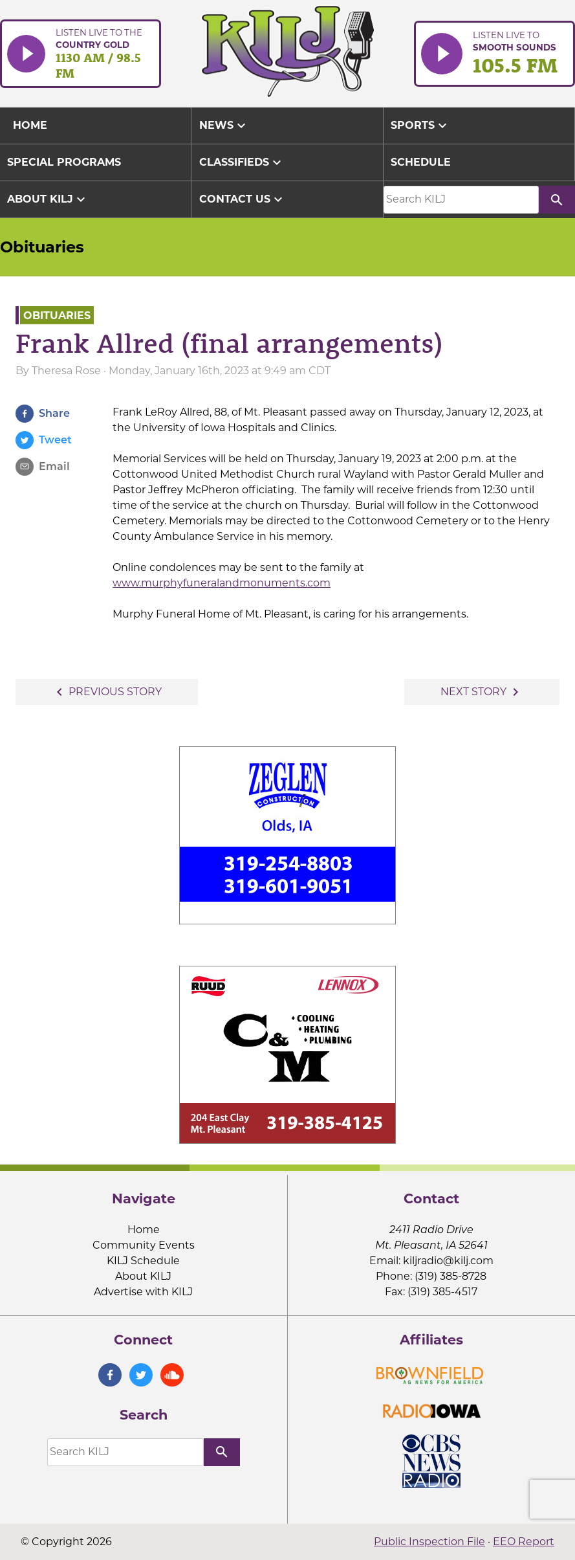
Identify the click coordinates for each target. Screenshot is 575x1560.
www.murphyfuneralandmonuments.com (222, 583)
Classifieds (242, 162)
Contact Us (242, 199)
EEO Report (523, 1541)
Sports (420, 125)
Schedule (421, 162)
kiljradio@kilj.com (448, 1260)
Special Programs (64, 162)
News (224, 125)
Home (143, 1229)
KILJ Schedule (143, 1260)
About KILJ (48, 199)
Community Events (143, 1245)
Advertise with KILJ (143, 1292)
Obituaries (42, 247)
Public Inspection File (429, 1541)
